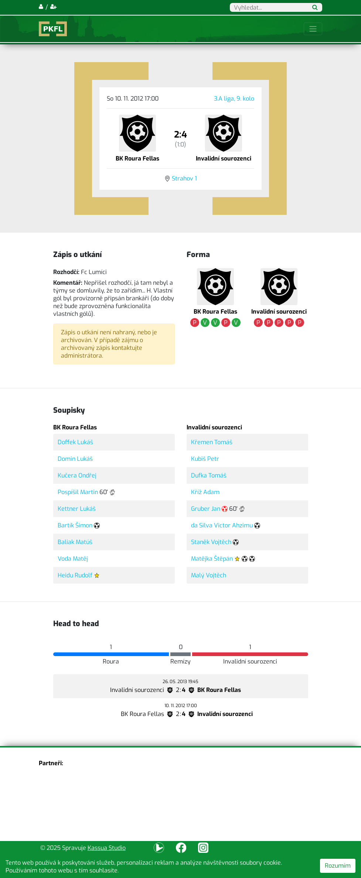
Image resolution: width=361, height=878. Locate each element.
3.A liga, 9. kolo (234, 98)
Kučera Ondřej (77, 475)
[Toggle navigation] (313, 29)
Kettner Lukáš (77, 509)
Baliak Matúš (75, 542)
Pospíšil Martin (78, 492)
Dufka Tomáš (209, 475)
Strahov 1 (184, 178)
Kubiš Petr (205, 459)
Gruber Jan (205, 509)
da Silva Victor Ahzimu (222, 525)
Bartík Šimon (75, 525)
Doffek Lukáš (75, 442)
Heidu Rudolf (75, 575)
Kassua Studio (107, 848)
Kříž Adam (205, 492)
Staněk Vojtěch (211, 542)
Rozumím (338, 865)
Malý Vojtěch (208, 575)
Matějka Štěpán (212, 559)
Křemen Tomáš (211, 442)
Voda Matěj (73, 559)
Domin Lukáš (75, 459)
